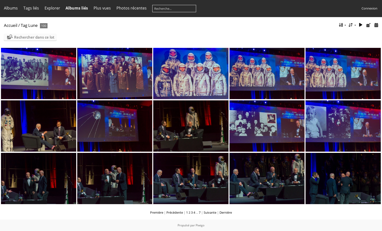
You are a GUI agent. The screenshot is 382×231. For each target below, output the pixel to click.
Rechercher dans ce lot (34, 37)
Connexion (369, 8)
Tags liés (31, 8)
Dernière (226, 212)
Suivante (210, 212)
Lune (33, 25)
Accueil (10, 25)
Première (156, 212)
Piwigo (200, 225)
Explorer (52, 8)
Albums (11, 8)
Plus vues (102, 8)
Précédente (174, 212)
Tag (24, 25)
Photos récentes (131, 8)
